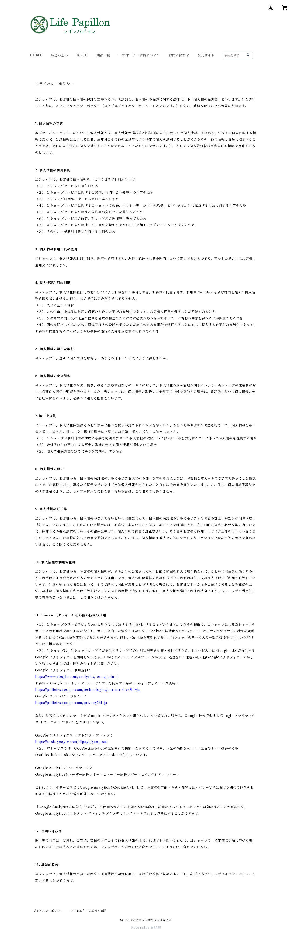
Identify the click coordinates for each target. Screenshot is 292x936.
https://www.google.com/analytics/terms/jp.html (77, 677)
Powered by (146, 927)
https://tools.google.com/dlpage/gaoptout (71, 742)
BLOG (82, 55)
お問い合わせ (178, 55)
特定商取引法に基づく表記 (88, 910)
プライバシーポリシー (48, 910)
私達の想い (59, 55)
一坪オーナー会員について (139, 55)
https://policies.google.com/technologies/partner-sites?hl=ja (87, 690)
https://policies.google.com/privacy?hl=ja (71, 703)
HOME (36, 55)
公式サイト (206, 55)
